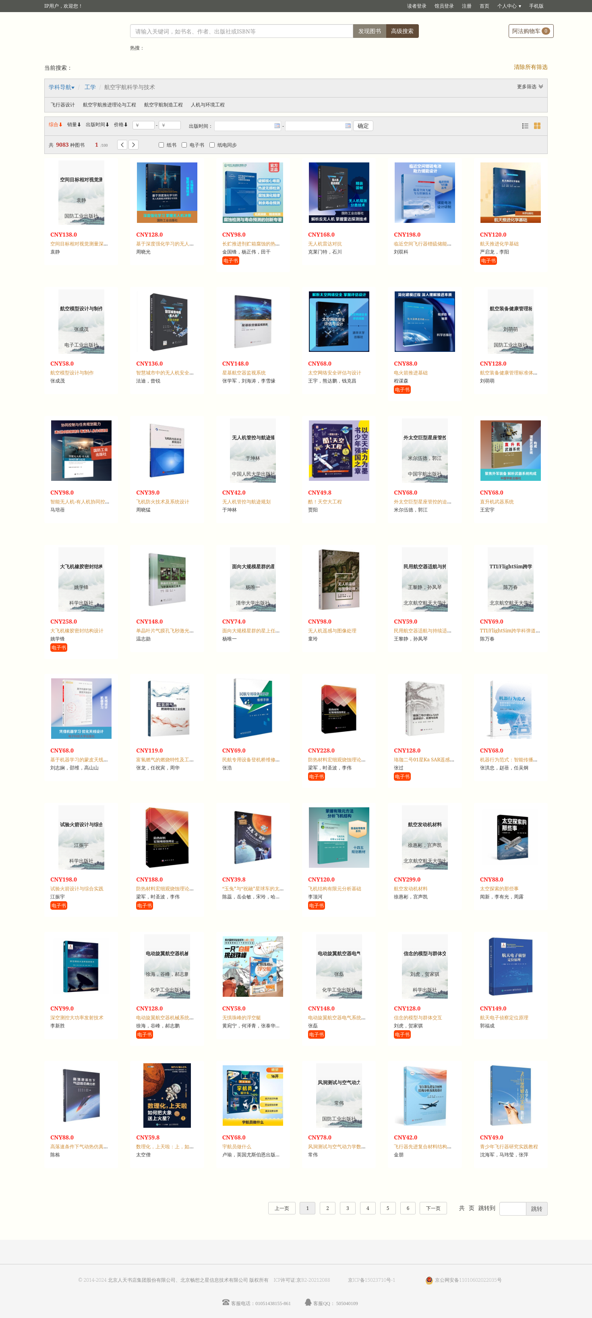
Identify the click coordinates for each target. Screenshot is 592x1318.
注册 (467, 5)
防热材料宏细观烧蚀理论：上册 (170, 888)
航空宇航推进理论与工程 (109, 104)
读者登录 (416, 5)
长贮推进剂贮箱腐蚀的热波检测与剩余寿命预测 (273, 243)
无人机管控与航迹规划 (246, 501)
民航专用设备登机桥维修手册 (253, 759)
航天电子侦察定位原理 (504, 1017)
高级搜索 (402, 31)
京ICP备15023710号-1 (371, 1279)
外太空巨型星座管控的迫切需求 (428, 501)
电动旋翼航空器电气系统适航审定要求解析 (354, 1017)
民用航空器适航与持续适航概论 (428, 630)
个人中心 (507, 5)
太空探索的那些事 (499, 888)
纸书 (167, 144)
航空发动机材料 (411, 888)
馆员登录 (444, 5)
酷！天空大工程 (325, 501)
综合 (56, 124)
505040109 (347, 1303)
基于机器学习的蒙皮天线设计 (81, 759)
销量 (74, 124)
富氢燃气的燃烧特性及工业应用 (170, 759)
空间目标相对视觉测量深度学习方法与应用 (96, 243)
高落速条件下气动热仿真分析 (81, 1146)
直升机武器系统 (497, 501)
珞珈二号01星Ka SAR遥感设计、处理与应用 (441, 759)
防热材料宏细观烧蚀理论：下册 (342, 759)
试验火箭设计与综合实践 (76, 888)
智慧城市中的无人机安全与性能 (170, 372)
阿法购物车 (531, 31)
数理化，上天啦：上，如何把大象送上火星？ (184, 1146)
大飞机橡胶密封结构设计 (76, 630)
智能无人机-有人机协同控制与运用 (87, 501)
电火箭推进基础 (411, 372)
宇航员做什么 (236, 1146)
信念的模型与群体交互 (418, 1017)
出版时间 (98, 124)
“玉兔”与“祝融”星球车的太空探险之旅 (263, 888)
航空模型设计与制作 (72, 372)
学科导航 (60, 87)
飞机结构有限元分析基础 (334, 888)
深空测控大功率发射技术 (76, 1017)
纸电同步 (223, 144)
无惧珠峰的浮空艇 (241, 1017)
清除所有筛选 (531, 67)
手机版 (536, 5)
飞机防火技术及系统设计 (162, 501)
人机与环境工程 (208, 104)
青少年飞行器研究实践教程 (509, 1146)
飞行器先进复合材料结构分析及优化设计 (437, 1146)
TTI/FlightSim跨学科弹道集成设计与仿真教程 (530, 630)
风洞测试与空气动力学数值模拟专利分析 (351, 1146)
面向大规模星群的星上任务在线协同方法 (265, 630)
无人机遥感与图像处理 (332, 630)
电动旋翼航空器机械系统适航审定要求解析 (182, 1017)
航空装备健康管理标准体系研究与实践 (521, 372)
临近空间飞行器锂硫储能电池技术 (430, 243)
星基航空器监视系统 (244, 372)
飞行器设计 (63, 104)
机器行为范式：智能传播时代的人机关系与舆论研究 (535, 759)
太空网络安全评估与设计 (334, 372)
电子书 (193, 144)
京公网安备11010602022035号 (468, 1279)
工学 (90, 87)
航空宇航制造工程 (163, 104)
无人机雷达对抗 (325, 243)
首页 (484, 5)
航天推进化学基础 (499, 243)
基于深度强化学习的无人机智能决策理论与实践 (187, 243)
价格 (119, 124)
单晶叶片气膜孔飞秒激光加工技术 (172, 630)
